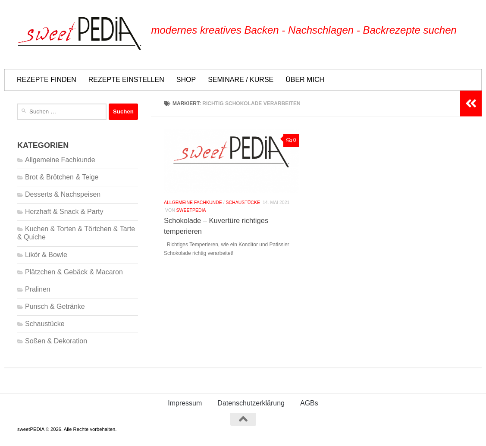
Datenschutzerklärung (251, 403)
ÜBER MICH (304, 79)
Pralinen (37, 289)
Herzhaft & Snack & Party (64, 211)
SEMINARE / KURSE (240, 79)
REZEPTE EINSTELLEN (126, 79)
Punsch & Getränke (55, 306)
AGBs (309, 403)
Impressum (185, 403)
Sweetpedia (191, 210)
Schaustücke (243, 202)
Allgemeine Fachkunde (193, 202)
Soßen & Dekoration (56, 341)
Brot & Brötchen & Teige (61, 177)
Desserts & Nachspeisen (62, 194)
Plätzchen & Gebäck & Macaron (74, 272)
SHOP (186, 79)
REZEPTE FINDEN (46, 79)
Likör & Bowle (46, 254)
